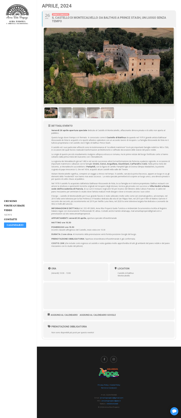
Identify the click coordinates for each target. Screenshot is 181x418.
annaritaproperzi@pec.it (111, 401)
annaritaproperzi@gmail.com (111, 398)
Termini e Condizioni (109, 388)
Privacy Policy (103, 385)
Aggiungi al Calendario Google (98, 315)
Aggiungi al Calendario (64, 315)
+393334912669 (112, 404)
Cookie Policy (115, 385)
